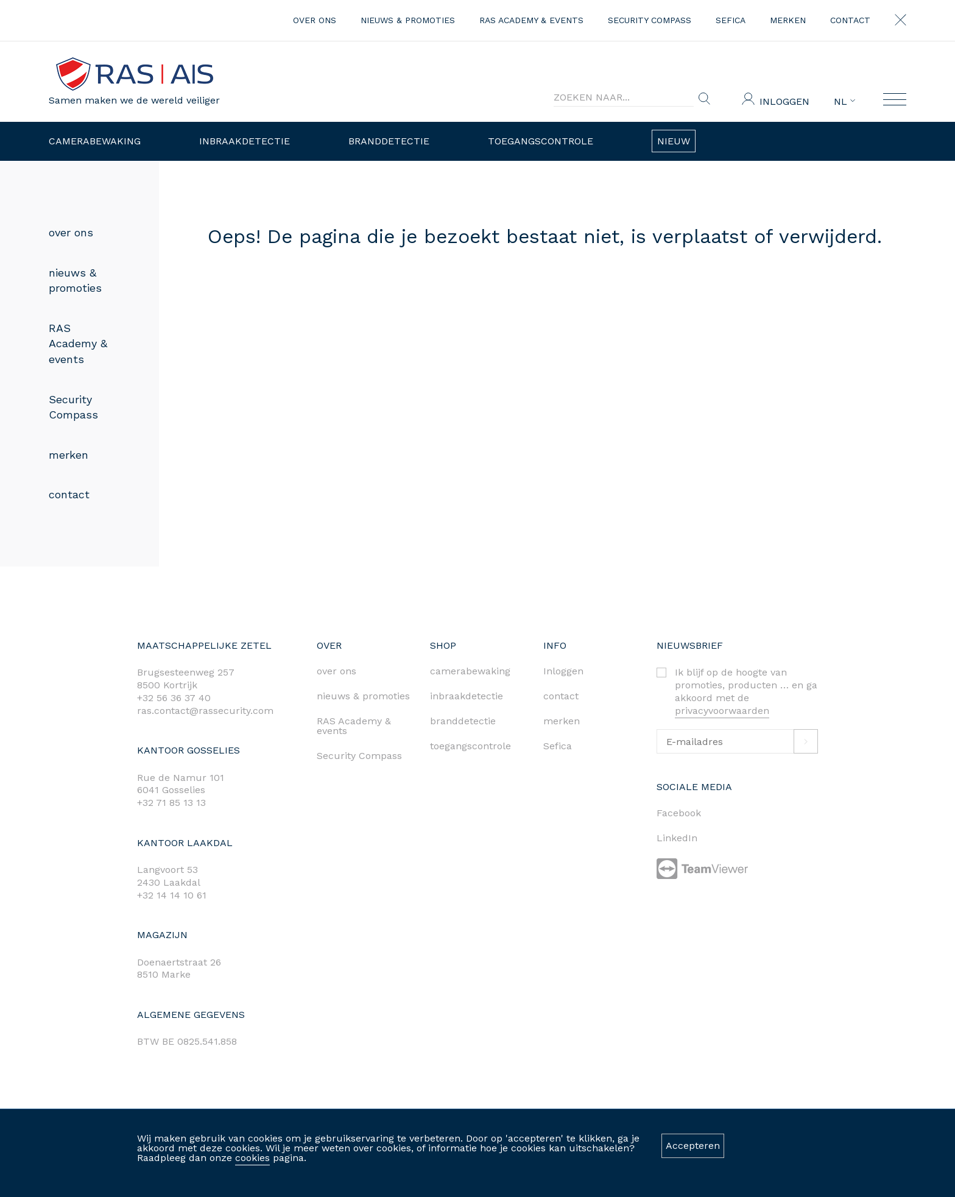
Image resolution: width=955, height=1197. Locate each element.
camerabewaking (470, 671)
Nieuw (673, 141)
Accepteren (693, 1145)
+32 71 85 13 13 (171, 802)
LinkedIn (677, 838)
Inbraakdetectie (244, 141)
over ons (314, 20)
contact (850, 20)
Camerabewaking (95, 141)
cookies (252, 1157)
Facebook (679, 813)
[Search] (624, 97)
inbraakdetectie (466, 696)
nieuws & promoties (408, 20)
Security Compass (649, 20)
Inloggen (784, 101)
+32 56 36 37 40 (174, 698)
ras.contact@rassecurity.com (205, 710)
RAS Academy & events (531, 20)
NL (844, 102)
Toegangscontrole (540, 141)
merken (788, 20)
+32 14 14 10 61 (171, 895)
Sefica (730, 20)
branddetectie (463, 721)
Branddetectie (388, 141)
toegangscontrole (470, 746)
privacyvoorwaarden (722, 710)
